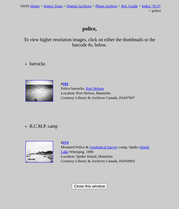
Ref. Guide (129, 6)
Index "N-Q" (151, 6)
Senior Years (53, 6)
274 (65, 142)
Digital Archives (79, 6)
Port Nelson (95, 88)
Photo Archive (106, 6)
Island (144, 147)
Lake (64, 151)
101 (65, 84)
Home (35, 6)
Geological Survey (104, 147)
